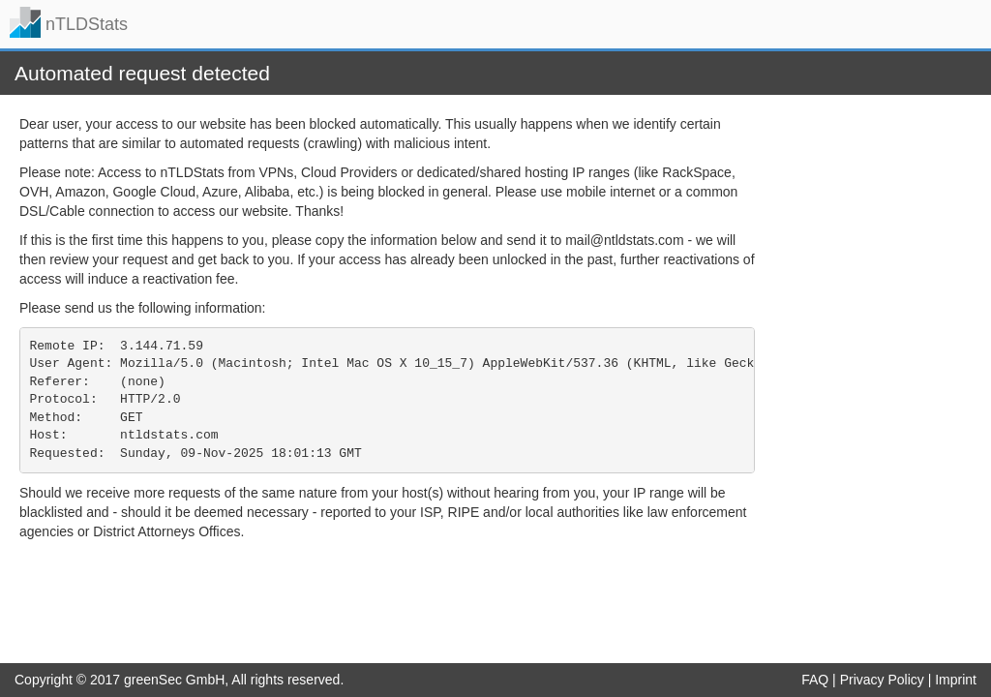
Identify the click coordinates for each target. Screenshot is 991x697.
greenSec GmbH (174, 679)
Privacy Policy (882, 679)
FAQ (814, 679)
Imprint (955, 679)
